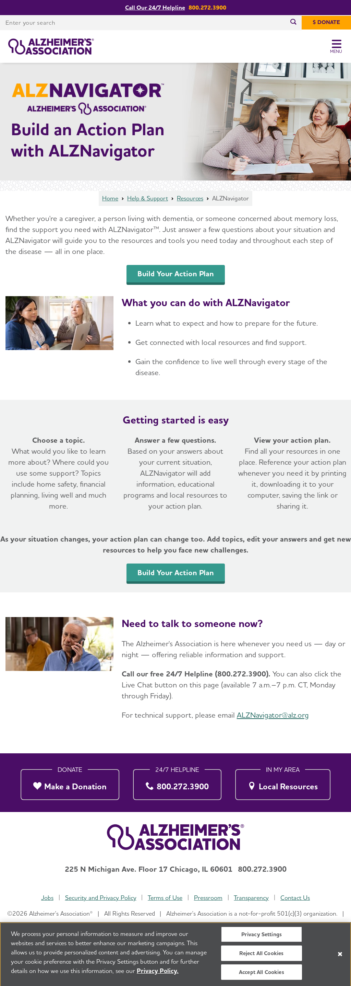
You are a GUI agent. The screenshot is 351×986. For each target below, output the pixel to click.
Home (110, 198)
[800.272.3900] (177, 783)
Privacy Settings (261, 937)
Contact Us (295, 897)
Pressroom (208, 897)
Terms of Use (165, 897)
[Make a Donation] (70, 783)
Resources (190, 198)
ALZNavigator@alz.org (273, 714)
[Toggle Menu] (336, 46)
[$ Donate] (326, 23)
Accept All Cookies (261, 975)
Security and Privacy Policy (100, 897)
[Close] (340, 956)
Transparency (251, 897)
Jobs (47, 897)
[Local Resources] (282, 783)
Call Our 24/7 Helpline (155, 7)
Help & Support (147, 198)
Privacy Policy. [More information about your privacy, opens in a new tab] (158, 973)
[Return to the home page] (51, 46)
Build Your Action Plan (175, 273)
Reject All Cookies (261, 956)
